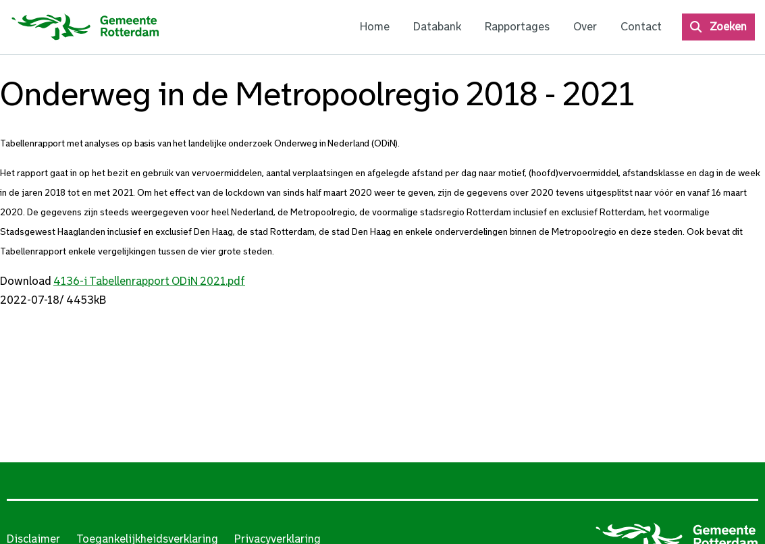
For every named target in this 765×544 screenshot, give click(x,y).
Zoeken (728, 26)
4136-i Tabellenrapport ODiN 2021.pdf (149, 281)
